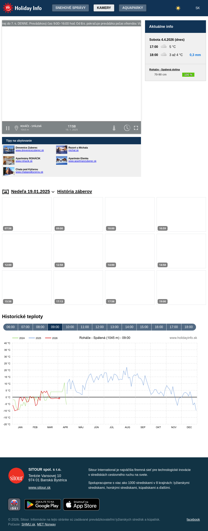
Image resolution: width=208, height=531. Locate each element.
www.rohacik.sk (24, 161)
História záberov (74, 191)
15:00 (144, 327)
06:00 (10, 327)
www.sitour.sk (39, 488)
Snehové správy (70, 8)
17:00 (174, 327)
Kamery (104, 8)
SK (198, 8)
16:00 (159, 327)
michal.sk (73, 150)
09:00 (55, 327)
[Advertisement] (175, 131)
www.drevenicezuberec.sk (30, 150)
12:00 (99, 327)
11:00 (85, 327)
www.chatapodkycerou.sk (29, 172)
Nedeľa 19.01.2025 (32, 191)
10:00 (70, 327)
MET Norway (46, 524)
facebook (193, 519)
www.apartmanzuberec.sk (82, 161)
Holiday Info (18, 5)
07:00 (25, 327)
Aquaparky (132, 8)
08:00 (40, 327)
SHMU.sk (28, 524)
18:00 (189, 327)
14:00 (129, 327)
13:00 (114, 327)
